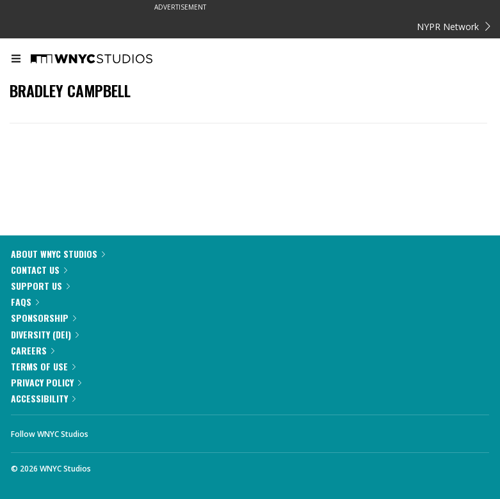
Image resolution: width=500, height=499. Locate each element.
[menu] (16, 59)
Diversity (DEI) (45, 334)
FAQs (25, 301)
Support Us (40, 285)
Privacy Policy (46, 382)
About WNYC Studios (58, 253)
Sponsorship (43, 317)
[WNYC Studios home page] (107, 59)
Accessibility (43, 398)
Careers (32, 350)
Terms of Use (43, 366)
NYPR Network (453, 26)
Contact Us (39, 269)
